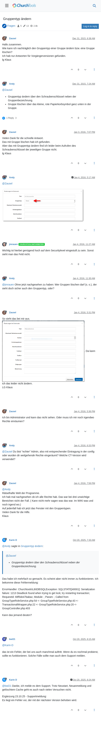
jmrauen (13, 244)
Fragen (11, 25)
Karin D (13, 540)
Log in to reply (90, 26)
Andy (12, 84)
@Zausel (7, 89)
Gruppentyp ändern (32, 546)
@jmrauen (8, 284)
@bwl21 (6, 685)
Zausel (12, 38)
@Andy (6, 489)
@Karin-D (7, 645)
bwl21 (12, 639)
